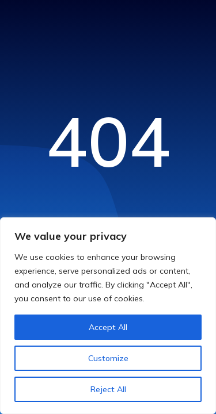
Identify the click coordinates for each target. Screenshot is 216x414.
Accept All (108, 327)
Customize (108, 358)
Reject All (108, 389)
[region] (108, 315)
